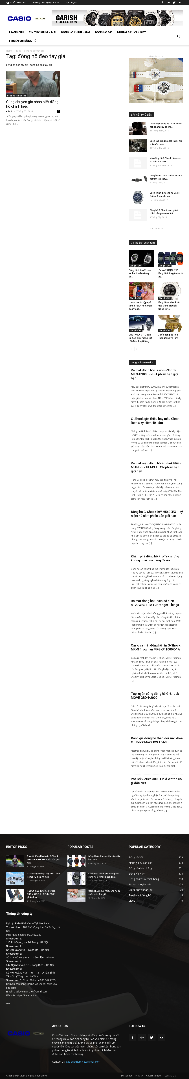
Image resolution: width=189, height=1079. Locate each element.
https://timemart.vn (27, 995)
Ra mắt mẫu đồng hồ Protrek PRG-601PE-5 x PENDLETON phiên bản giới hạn (156, 467)
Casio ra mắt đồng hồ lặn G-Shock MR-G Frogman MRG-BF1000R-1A (155, 647)
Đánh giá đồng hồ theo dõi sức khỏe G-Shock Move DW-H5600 (157, 740)
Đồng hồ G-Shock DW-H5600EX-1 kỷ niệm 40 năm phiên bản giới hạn (157, 514)
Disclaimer (126, 1075)
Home (9, 50)
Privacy (139, 1075)
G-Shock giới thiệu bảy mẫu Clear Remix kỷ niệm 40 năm (155, 421)
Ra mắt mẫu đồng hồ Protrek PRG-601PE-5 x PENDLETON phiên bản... (41, 894)
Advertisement (153, 1075)
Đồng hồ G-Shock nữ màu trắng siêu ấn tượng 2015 (169, 305)
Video (132, 900)
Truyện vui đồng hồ (22, 41)
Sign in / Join (71, 2)
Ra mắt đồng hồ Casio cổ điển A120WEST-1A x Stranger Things (155, 603)
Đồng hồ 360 (103, 32)
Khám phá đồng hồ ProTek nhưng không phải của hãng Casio (155, 558)
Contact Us (170, 1075)
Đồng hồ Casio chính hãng (144, 879)
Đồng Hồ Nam (137, 873)
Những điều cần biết (131, 32)
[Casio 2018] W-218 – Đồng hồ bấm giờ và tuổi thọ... (170, 273)
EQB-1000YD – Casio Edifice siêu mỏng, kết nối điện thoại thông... (140, 338)
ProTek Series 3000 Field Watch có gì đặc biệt (156, 781)
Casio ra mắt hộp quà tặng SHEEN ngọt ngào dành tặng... (140, 305)
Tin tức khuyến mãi (42, 32)
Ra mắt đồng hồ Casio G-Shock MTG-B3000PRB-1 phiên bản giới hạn (154, 374)
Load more (156, 228)
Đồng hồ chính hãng (75, 32)
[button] (178, 36)
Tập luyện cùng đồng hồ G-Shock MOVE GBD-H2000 (155, 696)
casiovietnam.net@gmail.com (83, 1061)
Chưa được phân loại (141, 890)
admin (9, 111)
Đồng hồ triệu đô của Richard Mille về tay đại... (140, 273)
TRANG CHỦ (16, 32)
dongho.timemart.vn (142, 362)
